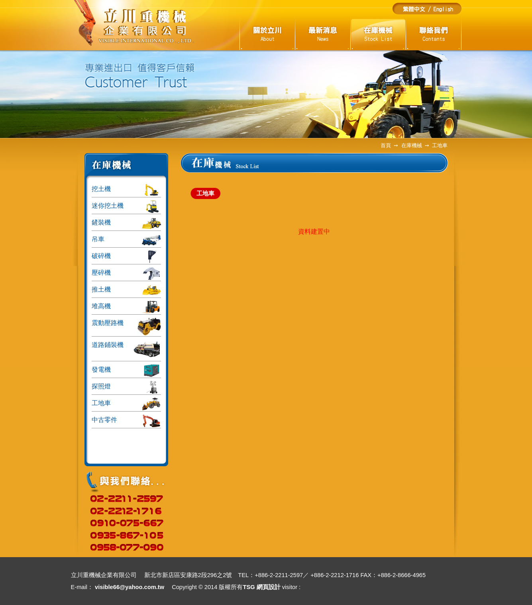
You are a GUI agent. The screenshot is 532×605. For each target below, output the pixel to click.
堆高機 (126, 307)
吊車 (126, 240)
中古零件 (126, 420)
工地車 (126, 404)
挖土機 (126, 189)
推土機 (126, 290)
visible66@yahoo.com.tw (129, 587)
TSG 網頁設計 (261, 587)
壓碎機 (126, 273)
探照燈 (126, 387)
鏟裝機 (126, 223)
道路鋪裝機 (126, 349)
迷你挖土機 (126, 206)
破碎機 (126, 256)
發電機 (126, 370)
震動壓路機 (126, 326)
